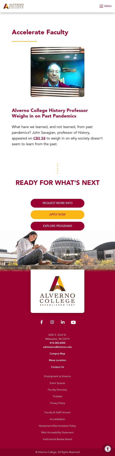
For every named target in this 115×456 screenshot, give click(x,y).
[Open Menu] (106, 6)
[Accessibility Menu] (107, 448)
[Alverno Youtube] (73, 323)
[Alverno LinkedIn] (63, 322)
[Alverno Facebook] (41, 322)
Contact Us (57, 367)
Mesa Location (57, 360)
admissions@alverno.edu (57, 347)
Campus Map (57, 353)
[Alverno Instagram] (52, 322)
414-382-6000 (57, 342)
